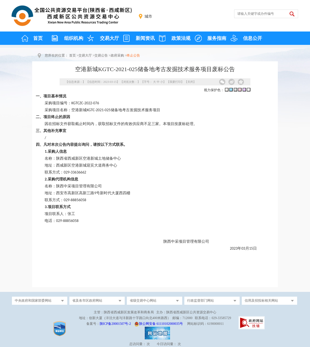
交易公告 (101, 55)
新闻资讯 (145, 38)
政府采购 (117, 55)
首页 (38, 38)
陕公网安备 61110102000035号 (161, 324)
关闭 (190, 82)
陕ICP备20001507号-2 (115, 324)
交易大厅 (109, 38)
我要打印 (175, 82)
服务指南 (216, 38)
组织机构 (73, 38)
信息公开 (252, 38)
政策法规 (181, 38)
